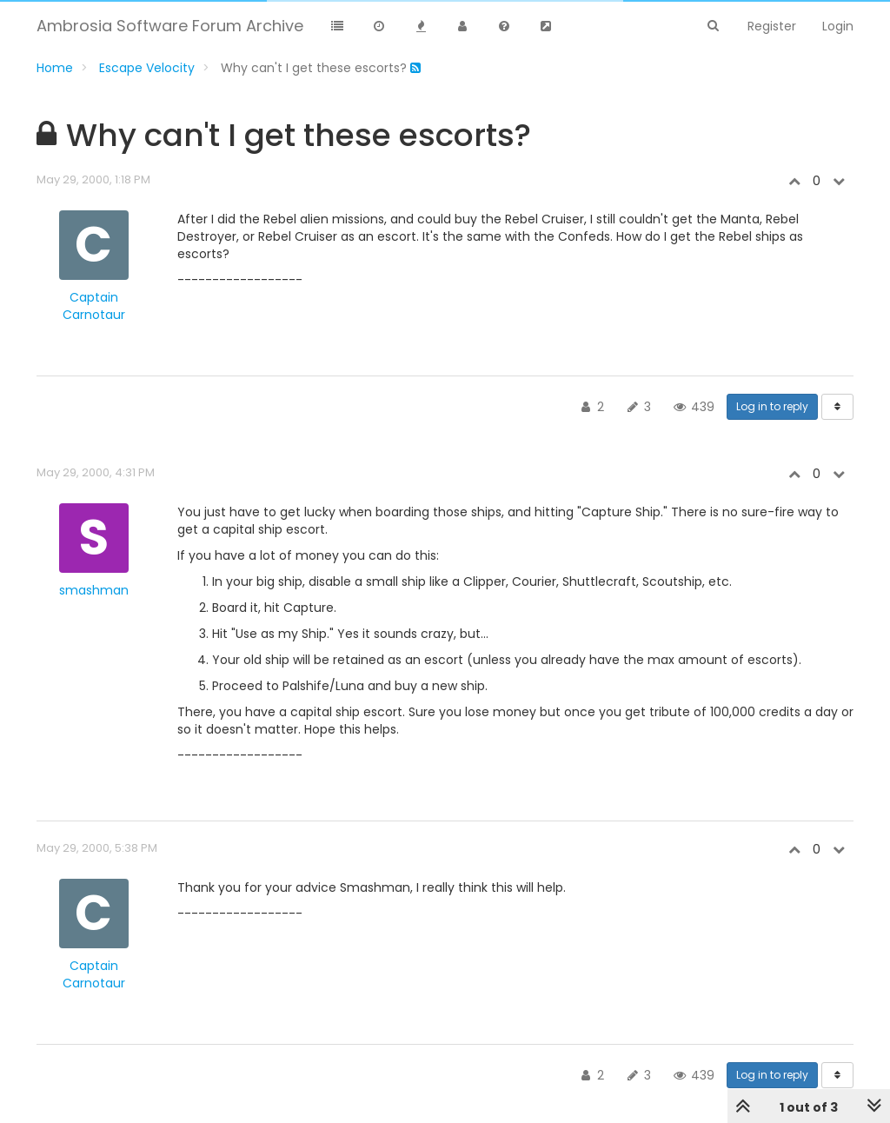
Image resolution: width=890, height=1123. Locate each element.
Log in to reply (772, 406)
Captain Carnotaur (94, 306)
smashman (94, 590)
